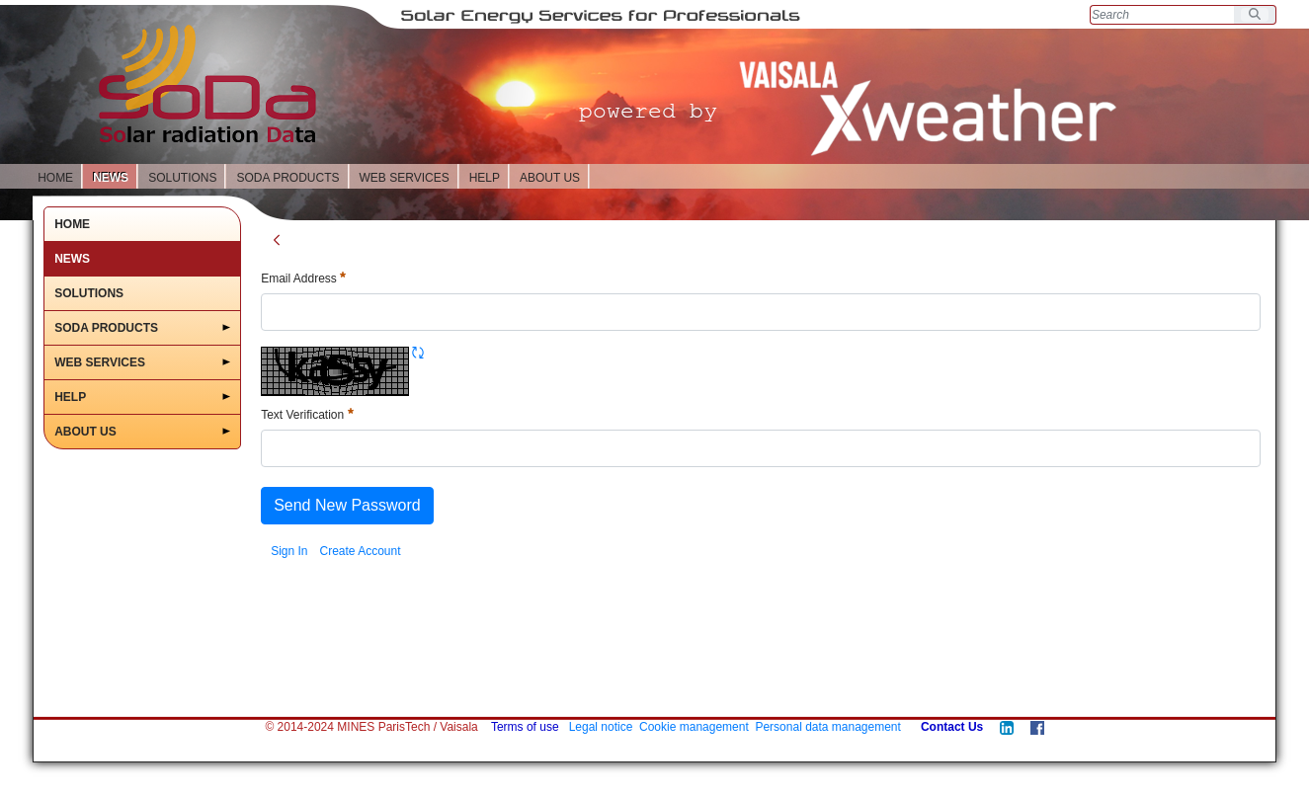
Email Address (303, 278)
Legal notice (601, 727)
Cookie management (694, 727)
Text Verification (307, 415)
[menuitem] (289, 551)
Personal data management (827, 727)
